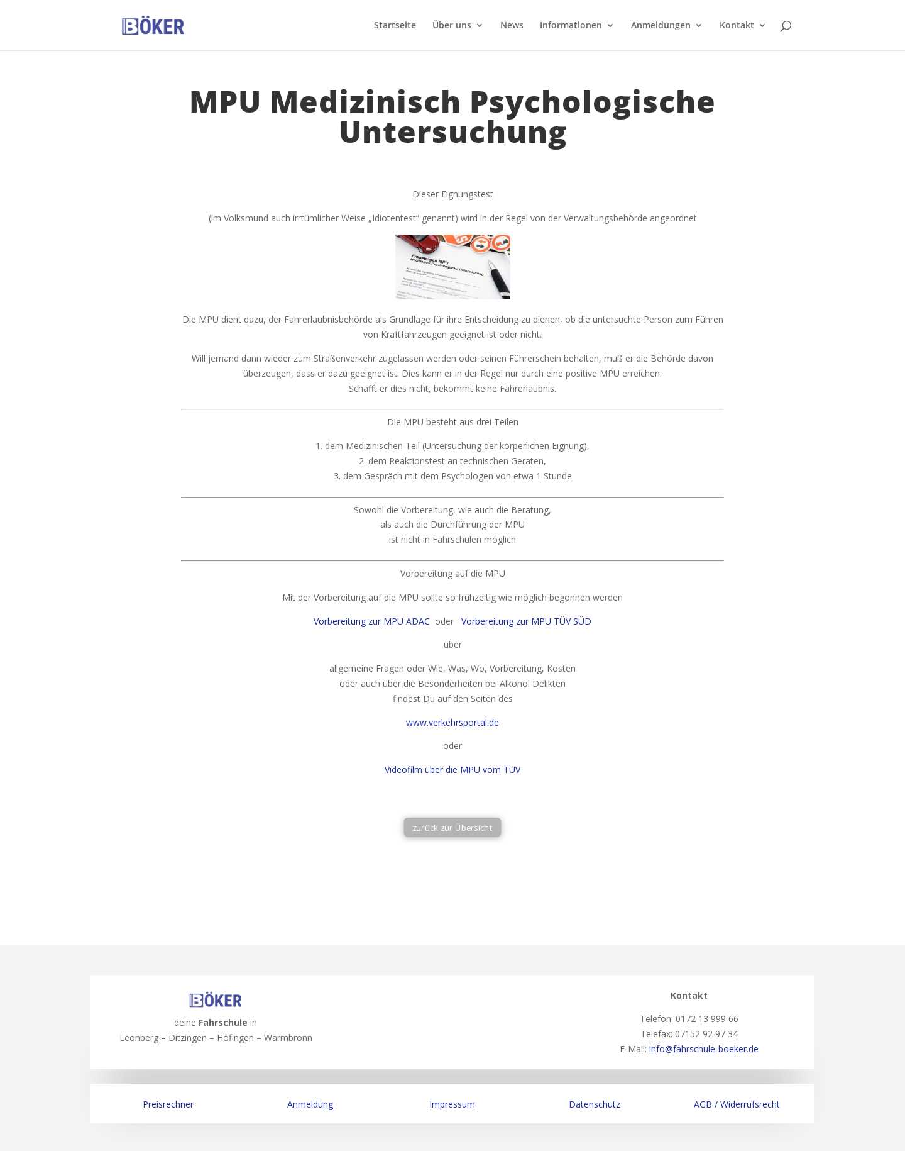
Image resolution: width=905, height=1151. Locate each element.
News (512, 26)
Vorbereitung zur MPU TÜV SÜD (526, 621)
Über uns (451, 26)
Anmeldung (310, 1104)
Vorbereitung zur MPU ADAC (372, 621)
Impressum (452, 1104)
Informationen (571, 26)
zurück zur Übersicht (452, 827)
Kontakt (737, 26)
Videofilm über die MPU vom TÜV (452, 770)
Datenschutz (594, 1104)
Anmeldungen (661, 26)
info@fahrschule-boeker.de (704, 1049)
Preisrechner (168, 1104)
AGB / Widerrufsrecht (737, 1104)
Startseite (395, 26)
